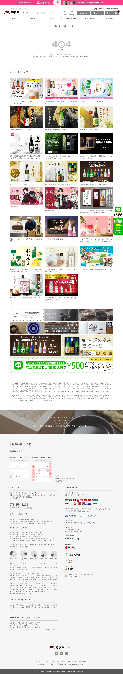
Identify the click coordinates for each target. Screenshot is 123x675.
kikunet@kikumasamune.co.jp (20, 500)
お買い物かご (42, 665)
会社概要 (52, 665)
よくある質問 (61, 662)
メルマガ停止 (83, 662)
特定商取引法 (62, 665)
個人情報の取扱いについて (77, 665)
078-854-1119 (19, 505)
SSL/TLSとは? (50, 630)
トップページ (40, 662)
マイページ (50, 662)
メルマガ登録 (72, 662)
